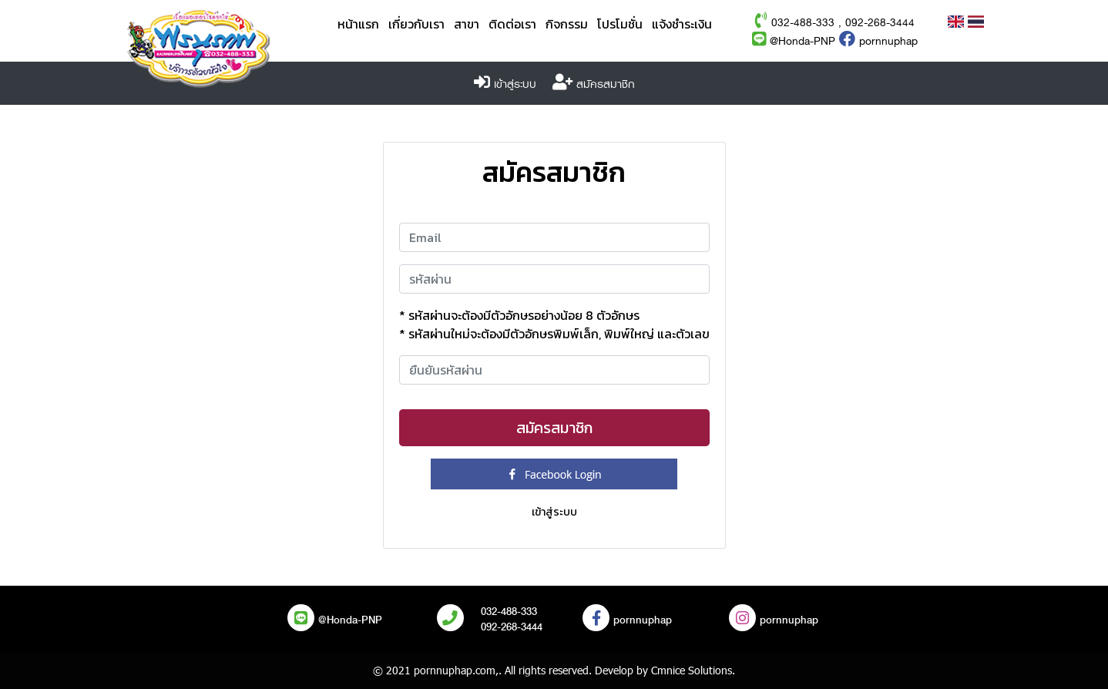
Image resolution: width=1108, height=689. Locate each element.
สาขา (466, 24)
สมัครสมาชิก (605, 84)
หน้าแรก (358, 24)
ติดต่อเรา (512, 24)
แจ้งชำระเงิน (682, 24)
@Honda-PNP (793, 41)
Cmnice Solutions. (693, 670)
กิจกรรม (567, 24)
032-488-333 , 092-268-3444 (843, 23)
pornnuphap (878, 41)
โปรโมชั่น (620, 24)
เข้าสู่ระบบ (515, 84)
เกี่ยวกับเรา (416, 24)
